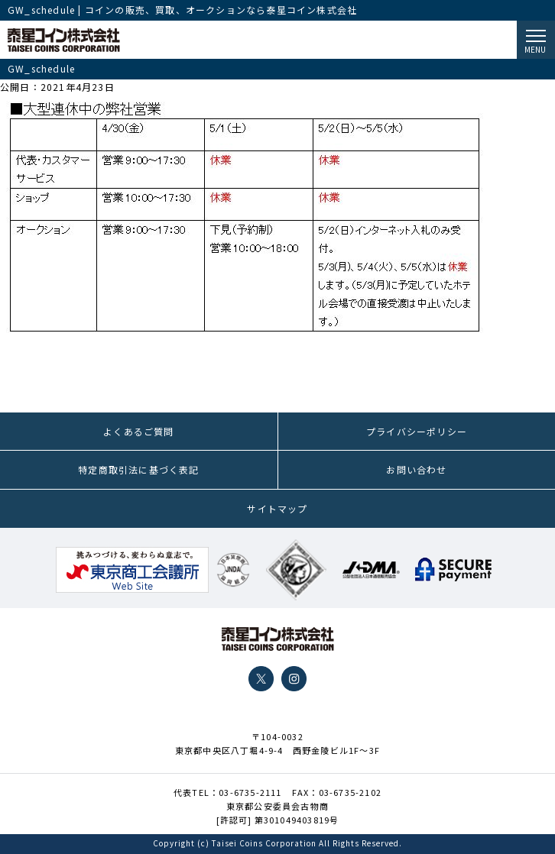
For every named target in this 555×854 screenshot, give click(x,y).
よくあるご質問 (138, 431)
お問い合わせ (416, 469)
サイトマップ (277, 508)
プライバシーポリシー (416, 431)
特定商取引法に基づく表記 (138, 469)
